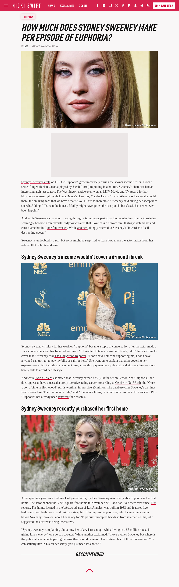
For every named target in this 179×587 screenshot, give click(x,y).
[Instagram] (110, 6)
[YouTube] (104, 6)
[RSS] (148, 6)
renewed (63, 397)
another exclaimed (95, 534)
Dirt (153, 503)
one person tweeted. (61, 534)
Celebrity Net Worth (128, 382)
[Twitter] (116, 6)
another (82, 228)
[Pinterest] (123, 6)
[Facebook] (97, 6)
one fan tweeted (57, 228)
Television (28, 16)
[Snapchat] (135, 6)
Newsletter (163, 5)
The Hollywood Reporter (70, 356)
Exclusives (67, 6)
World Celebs (43, 378)
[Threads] (142, 6)
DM (26, 46)
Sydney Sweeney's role (35, 182)
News (51, 6)
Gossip (83, 6)
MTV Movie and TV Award (120, 191)
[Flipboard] (129, 6)
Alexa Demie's (67, 196)
